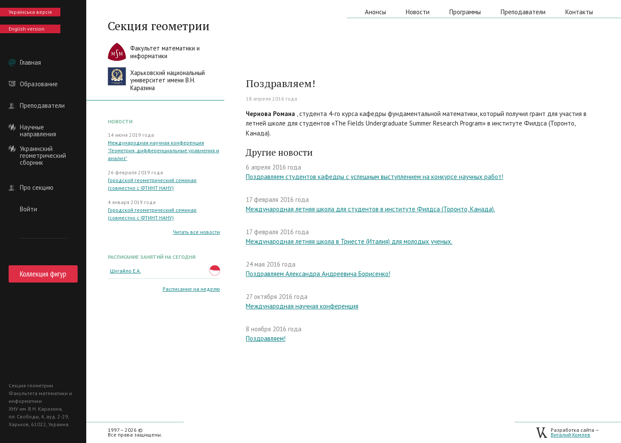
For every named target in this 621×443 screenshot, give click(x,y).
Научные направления (38, 127)
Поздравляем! (265, 338)
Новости (418, 12)
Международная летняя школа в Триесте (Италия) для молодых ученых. (349, 241)
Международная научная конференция (302, 306)
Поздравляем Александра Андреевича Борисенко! (318, 274)
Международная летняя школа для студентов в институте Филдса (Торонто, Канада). (370, 209)
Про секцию (36, 187)
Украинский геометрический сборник (43, 148)
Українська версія (30, 12)
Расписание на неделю (191, 289)
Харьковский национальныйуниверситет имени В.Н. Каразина (167, 80)
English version (26, 28)
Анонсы (375, 12)
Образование (39, 84)
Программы (465, 12)
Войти (28, 209)
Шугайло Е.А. (125, 270)
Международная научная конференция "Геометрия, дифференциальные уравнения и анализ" (163, 150)
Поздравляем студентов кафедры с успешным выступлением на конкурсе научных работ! (374, 177)
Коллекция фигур (43, 274)
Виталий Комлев (570, 434)
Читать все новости (196, 232)
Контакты (579, 12)
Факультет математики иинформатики (165, 52)
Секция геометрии (159, 26)
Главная (30, 62)
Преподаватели (42, 105)
